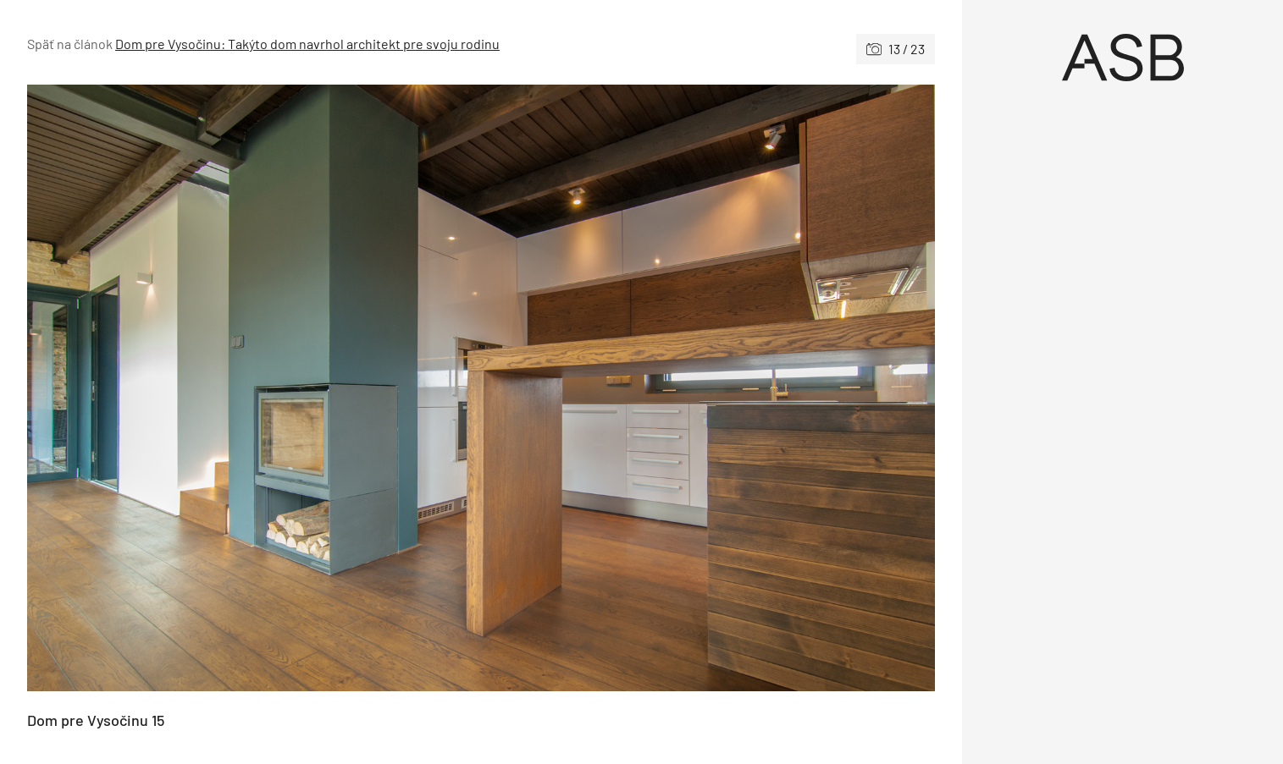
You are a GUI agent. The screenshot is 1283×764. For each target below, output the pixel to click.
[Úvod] (1122, 57)
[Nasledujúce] (708, 388)
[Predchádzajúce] (254, 388)
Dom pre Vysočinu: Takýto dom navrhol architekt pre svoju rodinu (307, 44)
